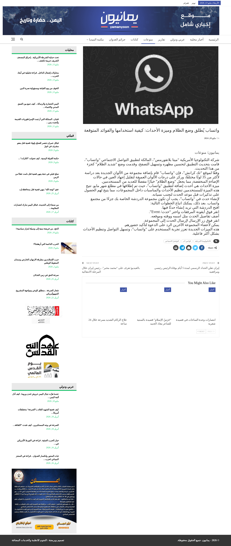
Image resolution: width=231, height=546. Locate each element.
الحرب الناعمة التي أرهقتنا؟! (46, 244)
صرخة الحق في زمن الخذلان (46, 275)
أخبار (212, 289)
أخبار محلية (196, 39)
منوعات (148, 39)
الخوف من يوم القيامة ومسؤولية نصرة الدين (39, 88)
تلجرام (186, 3)
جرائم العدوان (117, 39)
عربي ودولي (177, 39)
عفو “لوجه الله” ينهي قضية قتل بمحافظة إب (39, 189)
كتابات (134, 39)
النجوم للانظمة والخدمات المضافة (29, 540)
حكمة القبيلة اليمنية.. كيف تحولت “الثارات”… (38, 158)
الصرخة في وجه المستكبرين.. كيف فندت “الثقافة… (36, 425)
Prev (211, 331)
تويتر (193, 3)
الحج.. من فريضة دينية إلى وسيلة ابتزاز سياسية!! (37, 228)
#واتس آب (187, 241)
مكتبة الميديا (96, 39)
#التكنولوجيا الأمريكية (203, 241)
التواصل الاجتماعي (172, 241)
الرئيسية (214, 39)
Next (201, 331)
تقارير (161, 39)
